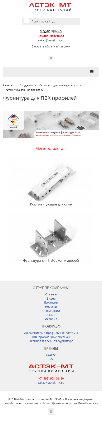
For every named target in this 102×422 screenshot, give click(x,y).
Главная (8, 85)
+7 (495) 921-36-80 (51, 36)
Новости (51, 307)
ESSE (51, 359)
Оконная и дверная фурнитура (58, 85)
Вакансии (51, 302)
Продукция (26, 85)
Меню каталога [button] (51, 148)
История (51, 319)
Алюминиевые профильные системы (51, 333)
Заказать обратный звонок (51, 46)
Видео (51, 298)
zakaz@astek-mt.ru (51, 40)
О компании (51, 311)
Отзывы (51, 294)
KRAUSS (51, 355)
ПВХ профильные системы (51, 337)
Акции (51, 315)
